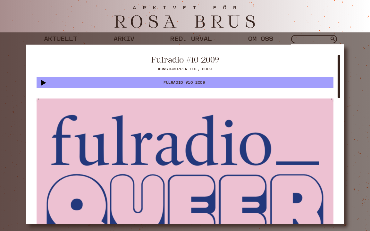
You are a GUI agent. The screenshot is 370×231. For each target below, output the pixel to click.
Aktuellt (60, 37)
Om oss (260, 37)
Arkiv (124, 37)
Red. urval (191, 37)
